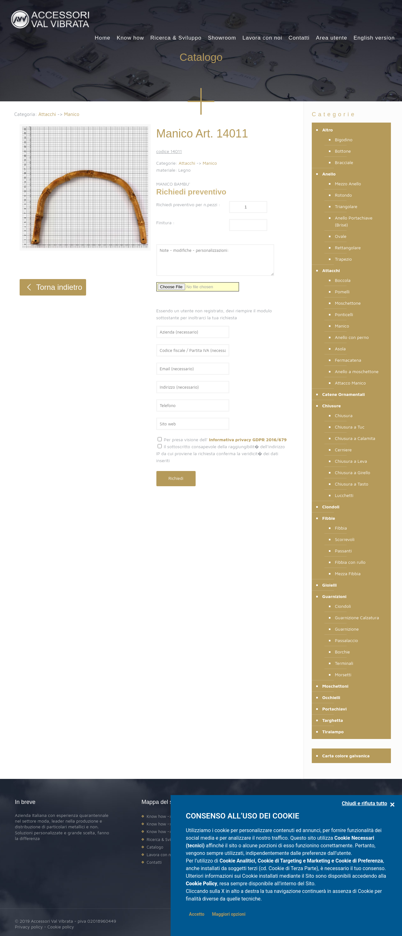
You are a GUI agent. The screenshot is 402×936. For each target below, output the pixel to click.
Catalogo (155, 847)
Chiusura (344, 415)
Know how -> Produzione (170, 823)
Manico (71, 114)
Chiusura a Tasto (351, 484)
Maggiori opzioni (229, 914)
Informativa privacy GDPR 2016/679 (247, 439)
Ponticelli (344, 314)
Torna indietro (52, 287)
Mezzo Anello (348, 183)
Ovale (340, 236)
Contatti (154, 862)
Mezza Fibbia (348, 573)
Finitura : (165, 222)
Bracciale (344, 162)
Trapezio (343, 259)
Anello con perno (352, 337)
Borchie (342, 651)
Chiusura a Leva (351, 461)
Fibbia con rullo (350, 562)
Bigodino (343, 139)
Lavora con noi (160, 854)
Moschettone (348, 303)
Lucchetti (344, 495)
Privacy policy (29, 926)
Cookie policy (60, 926)
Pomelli (342, 291)
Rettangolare (348, 247)
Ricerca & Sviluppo (164, 839)
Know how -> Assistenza (169, 831)
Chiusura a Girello (352, 472)
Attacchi (47, 114)
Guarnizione (347, 629)
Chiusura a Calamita (355, 438)
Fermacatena (348, 360)
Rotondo (343, 195)
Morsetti (343, 674)
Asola (340, 348)
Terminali (344, 663)
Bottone (343, 151)
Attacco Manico (350, 382)
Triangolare (346, 206)
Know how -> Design (166, 816)
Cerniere (343, 449)
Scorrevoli (345, 539)
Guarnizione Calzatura (357, 617)
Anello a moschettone (357, 371)
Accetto (196, 914)
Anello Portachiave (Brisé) (354, 221)
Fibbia (341, 528)
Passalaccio (346, 640)
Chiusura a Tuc (349, 427)
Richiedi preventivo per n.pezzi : (188, 204)
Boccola (343, 280)
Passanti (343, 550)
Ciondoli (343, 606)
